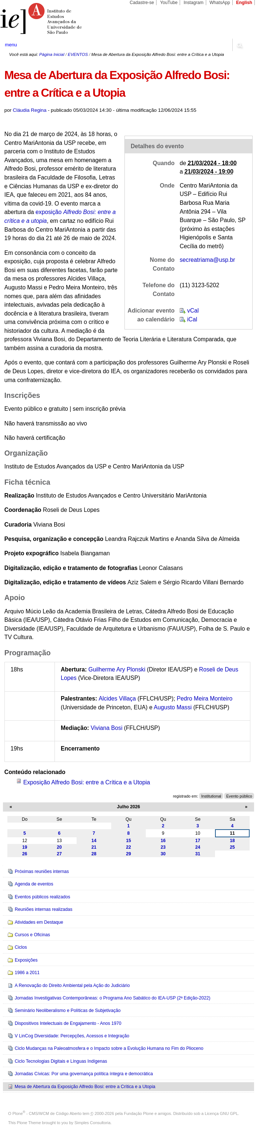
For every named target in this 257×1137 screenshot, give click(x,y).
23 (163, 847)
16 (163, 840)
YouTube (169, 2)
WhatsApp (220, 2)
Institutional (211, 796)
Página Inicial (51, 54)
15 (128, 840)
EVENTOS (78, 54)
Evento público (239, 796)
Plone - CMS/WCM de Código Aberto (47, 1113)
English (244, 2)
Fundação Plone (139, 1113)
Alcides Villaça (117, 698)
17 (197, 840)
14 (93, 840)
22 (128, 847)
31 (197, 853)
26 (24, 853)
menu (11, 44)
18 (232, 840)
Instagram (194, 2)
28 (93, 853)
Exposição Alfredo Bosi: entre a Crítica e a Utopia (86, 782)
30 (163, 853)
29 (128, 853)
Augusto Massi (172, 707)
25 (232, 847)
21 (93, 847)
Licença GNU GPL (221, 1113)
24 (197, 847)
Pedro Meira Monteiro (204, 698)
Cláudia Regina (29, 110)
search (239, 45)
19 (24, 847)
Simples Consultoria (92, 1122)
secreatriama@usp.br (207, 260)
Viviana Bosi (106, 728)
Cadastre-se (142, 2)
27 (59, 853)
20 (59, 847)
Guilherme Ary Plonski (116, 669)
